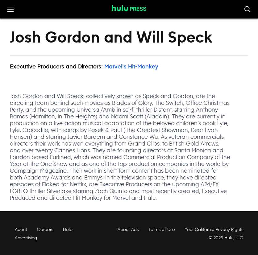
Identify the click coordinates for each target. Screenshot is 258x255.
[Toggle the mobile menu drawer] (10, 9)
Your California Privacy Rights (214, 229)
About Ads (127, 229)
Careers (45, 229)
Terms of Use (161, 229)
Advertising (26, 238)
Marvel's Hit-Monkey (131, 67)
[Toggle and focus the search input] (247, 9)
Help (68, 229)
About (21, 229)
